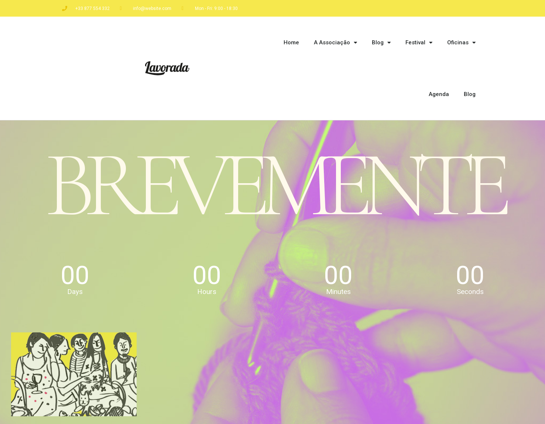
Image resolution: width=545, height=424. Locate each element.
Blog (381, 42)
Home (291, 42)
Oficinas (461, 42)
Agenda (439, 94)
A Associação (335, 42)
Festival (418, 42)
